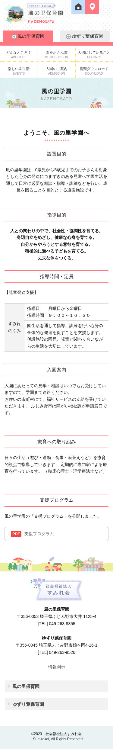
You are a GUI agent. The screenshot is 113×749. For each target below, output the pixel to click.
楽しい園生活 (19, 71)
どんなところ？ (18, 54)
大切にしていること (94, 54)
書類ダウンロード (94, 71)
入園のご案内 (56, 71)
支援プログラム (32, 534)
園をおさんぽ (56, 54)
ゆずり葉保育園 (84, 36)
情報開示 (56, 666)
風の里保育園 (28, 36)
